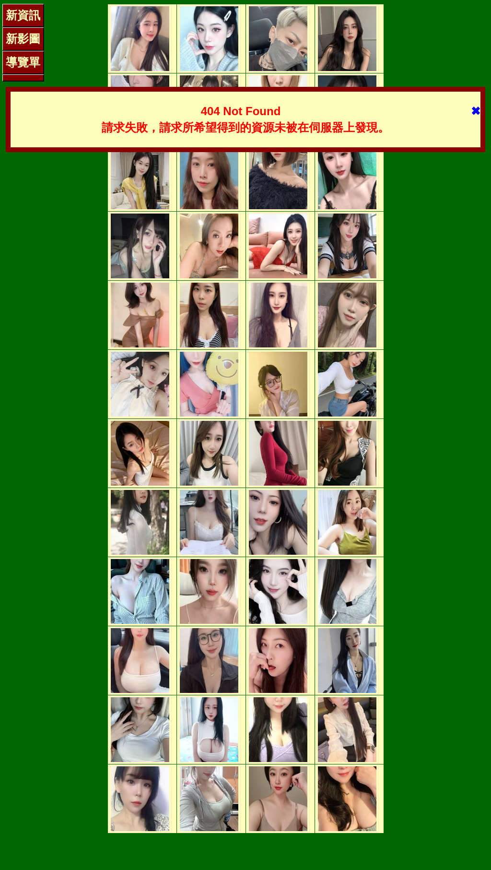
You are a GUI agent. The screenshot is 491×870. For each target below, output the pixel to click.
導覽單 (23, 62)
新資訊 (23, 15)
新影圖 (23, 38)
